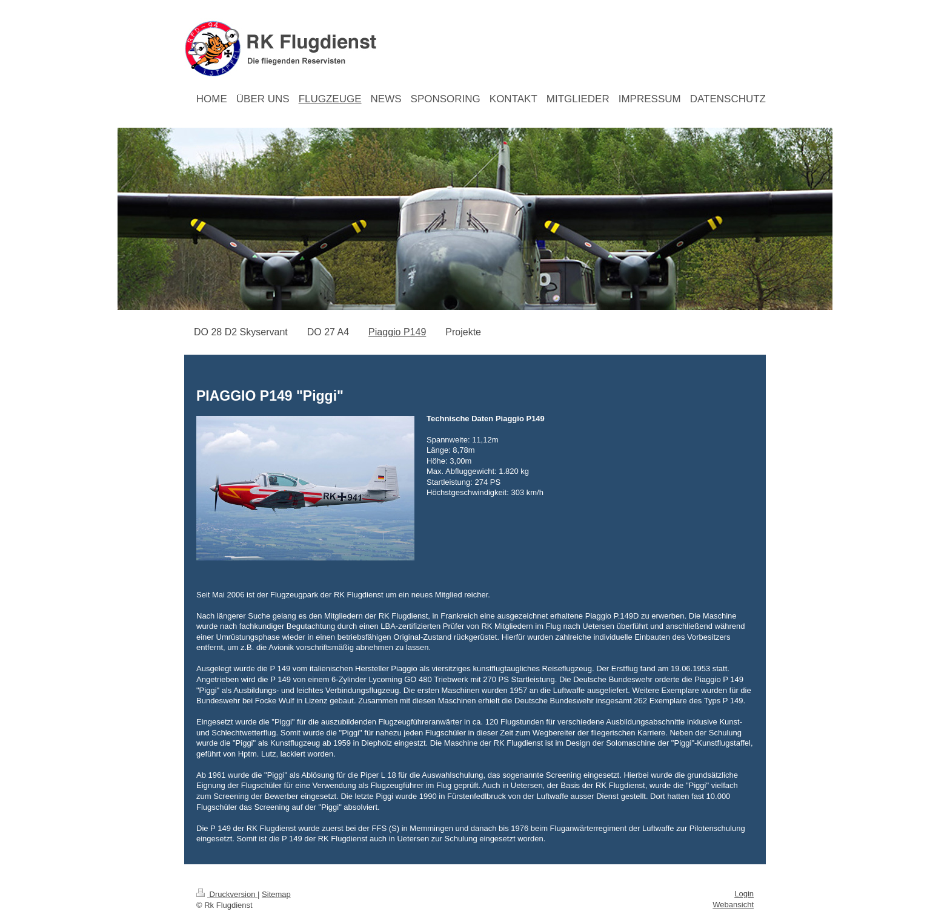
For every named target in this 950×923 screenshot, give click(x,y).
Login (744, 893)
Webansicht (733, 904)
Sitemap (276, 894)
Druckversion (226, 894)
